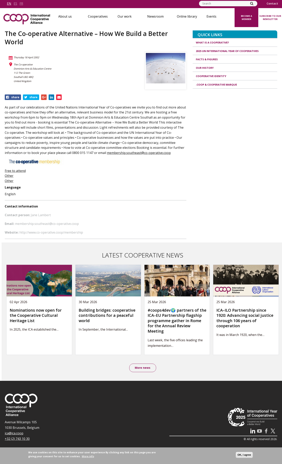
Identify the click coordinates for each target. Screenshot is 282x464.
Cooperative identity (211, 76)
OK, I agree (244, 454)
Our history (205, 68)
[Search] (251, 3)
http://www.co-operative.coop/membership (51, 232)
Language (13, 187)
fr (21, 3)
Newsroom (155, 16)
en (9, 3)
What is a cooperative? (212, 42)
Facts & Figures (207, 59)
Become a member (246, 17)
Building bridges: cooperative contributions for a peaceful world (107, 315)
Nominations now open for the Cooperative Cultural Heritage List (36, 315)
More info (88, 456)
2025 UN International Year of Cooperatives (227, 51)
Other (9, 176)
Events (211, 16)
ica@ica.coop (14, 433)
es (15, 3)
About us (65, 16)
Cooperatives (98, 16)
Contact (272, 3)
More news (142, 368)
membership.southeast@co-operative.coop (139, 153)
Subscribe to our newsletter (270, 17)
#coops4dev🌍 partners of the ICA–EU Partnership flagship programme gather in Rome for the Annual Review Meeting (177, 320)
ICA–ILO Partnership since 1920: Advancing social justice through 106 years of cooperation (244, 318)
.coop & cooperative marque (216, 84)
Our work (125, 16)
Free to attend (15, 171)
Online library (187, 16)
